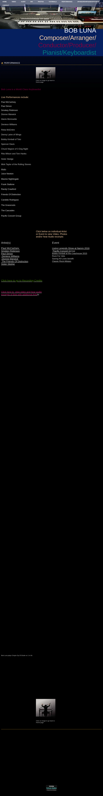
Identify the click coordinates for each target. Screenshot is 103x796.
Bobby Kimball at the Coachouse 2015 (69, 253)
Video (14, 2)
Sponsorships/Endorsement (88, 2)
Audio (23, 2)
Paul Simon (7, 253)
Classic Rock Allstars (61, 261)
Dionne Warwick (9, 259)
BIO (31, 2)
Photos (41, 2)
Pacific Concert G (62, 251)
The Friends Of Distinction (14, 261)
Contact (6, 5)
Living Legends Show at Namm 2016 (70, 248)
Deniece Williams (10, 256)
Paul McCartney (10, 248)
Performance (67, 2)
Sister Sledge (8, 264)
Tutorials (53, 2)
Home (5, 2)
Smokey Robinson (10, 251)
